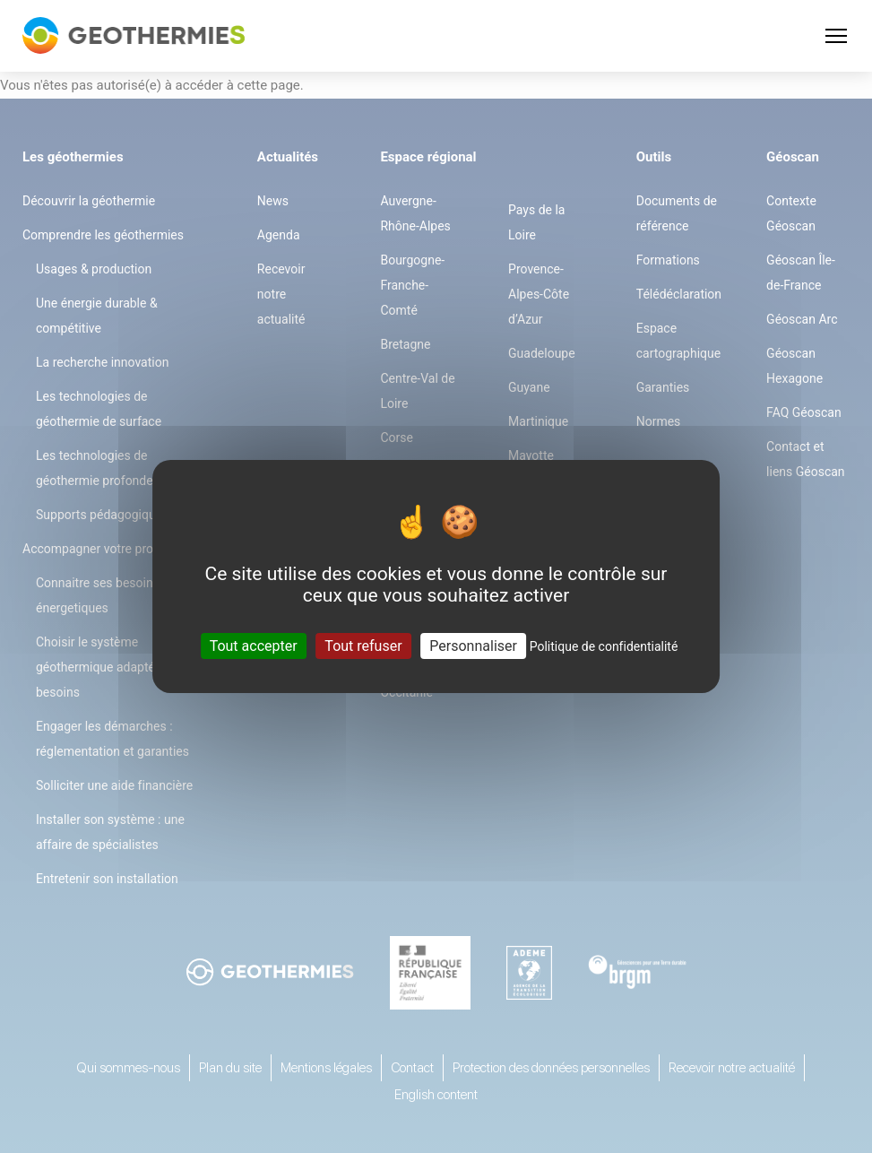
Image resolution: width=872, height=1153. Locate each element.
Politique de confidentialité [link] (604, 646)
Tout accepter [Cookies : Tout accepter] (254, 646)
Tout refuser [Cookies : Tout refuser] (362, 646)
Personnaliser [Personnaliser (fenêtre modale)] (473, 646)
